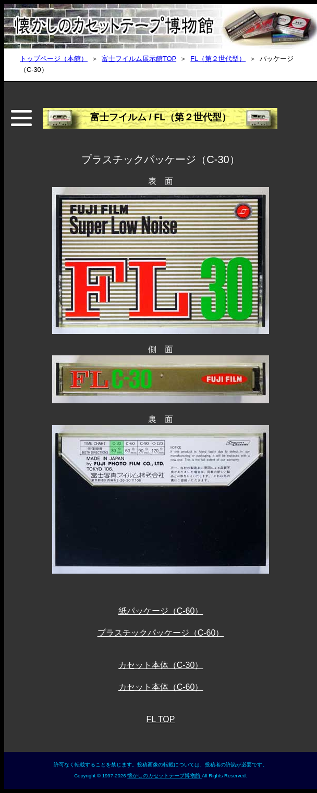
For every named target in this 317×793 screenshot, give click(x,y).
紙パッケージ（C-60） (160, 610)
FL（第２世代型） (218, 59)
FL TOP (161, 719)
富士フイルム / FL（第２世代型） (160, 117)
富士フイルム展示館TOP (139, 59)
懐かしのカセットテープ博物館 (164, 775)
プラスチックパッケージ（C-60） (160, 632)
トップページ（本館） (54, 59)
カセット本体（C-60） (160, 687)
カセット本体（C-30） (160, 665)
